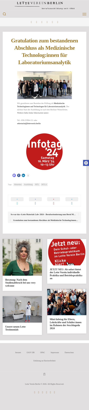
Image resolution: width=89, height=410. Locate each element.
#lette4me (17, 185)
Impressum (55, 353)
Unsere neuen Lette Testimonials (15, 328)
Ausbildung (28, 185)
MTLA (44, 185)
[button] (86, 163)
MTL (37, 185)
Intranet (18, 353)
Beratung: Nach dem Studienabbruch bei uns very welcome (20, 282)
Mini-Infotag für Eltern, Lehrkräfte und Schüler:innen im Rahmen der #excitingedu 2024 (65, 324)
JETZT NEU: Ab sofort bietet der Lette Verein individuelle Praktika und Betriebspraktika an (66, 274)
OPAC (42, 353)
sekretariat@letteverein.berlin (29, 123)
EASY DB (31, 353)
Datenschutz (69, 353)
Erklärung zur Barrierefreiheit (44, 361)
